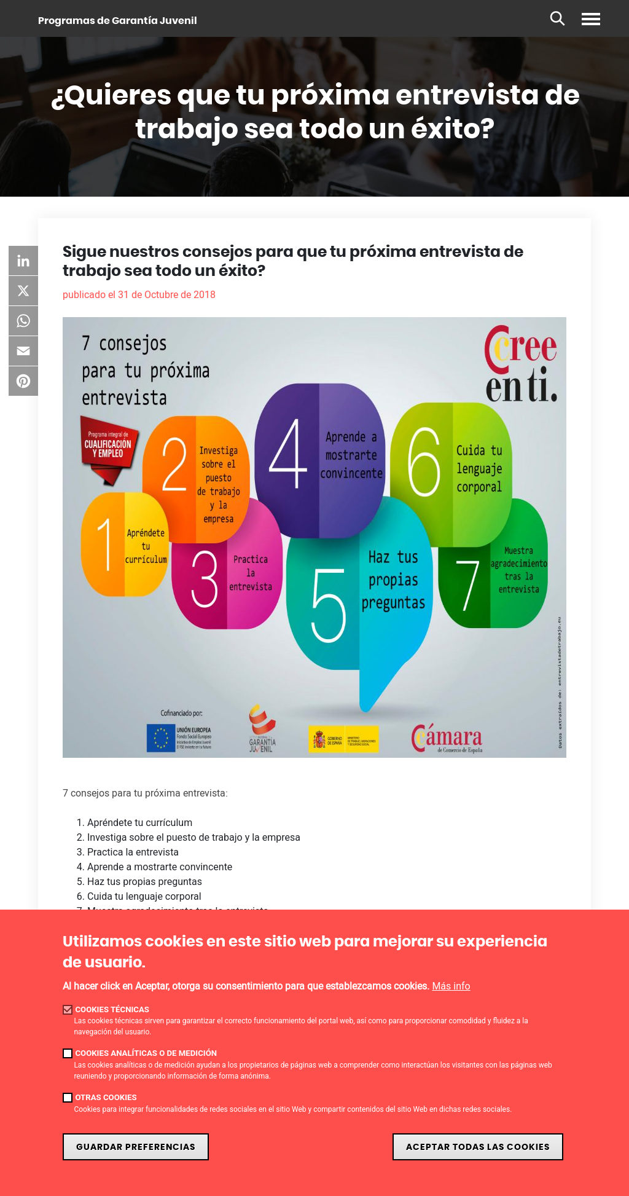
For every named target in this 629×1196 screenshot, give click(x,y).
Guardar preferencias (135, 1147)
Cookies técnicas (112, 1009)
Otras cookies (105, 1097)
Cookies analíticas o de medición (146, 1053)
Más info (451, 986)
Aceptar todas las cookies (478, 1147)
